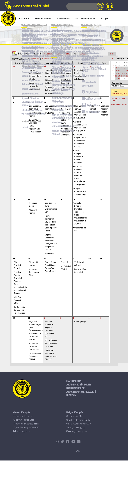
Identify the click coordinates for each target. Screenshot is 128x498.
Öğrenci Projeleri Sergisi (17, 265)
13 (74, 102)
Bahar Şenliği (80, 321)
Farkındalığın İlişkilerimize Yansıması (50, 90)
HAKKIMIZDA (73, 381)
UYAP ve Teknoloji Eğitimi (17, 300)
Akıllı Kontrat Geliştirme (94, 109)
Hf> (113, 65)
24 (29, 259)
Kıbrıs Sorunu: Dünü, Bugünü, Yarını (51, 73)
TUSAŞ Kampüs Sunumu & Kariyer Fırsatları (78, 157)
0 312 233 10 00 (24, 431)
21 (90, 199)
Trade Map (49, 113)
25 (14, 66)
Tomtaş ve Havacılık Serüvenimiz (34, 346)
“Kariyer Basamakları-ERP (66, 73)
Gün (59, 54)
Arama (83, 54)
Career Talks (66, 262)
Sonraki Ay (47, 59)
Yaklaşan (48, 54)
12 (61, 102)
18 (45, 199)
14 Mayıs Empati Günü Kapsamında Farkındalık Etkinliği (80, 141)
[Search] (85, 6)
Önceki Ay (34, 59)
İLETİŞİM (71, 395)
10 (29, 102)
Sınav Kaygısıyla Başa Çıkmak (34, 86)
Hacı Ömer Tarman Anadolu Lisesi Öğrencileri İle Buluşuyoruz (80, 112)
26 (29, 66)
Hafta (67, 54)
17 (29, 199)
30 (90, 66)
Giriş (112, 54)
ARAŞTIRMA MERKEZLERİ (81, 391)
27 (45, 66)
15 (101, 102)
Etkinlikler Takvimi (29, 53)
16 (14, 199)
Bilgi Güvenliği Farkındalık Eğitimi (35, 356)
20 (74, 199)
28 (61, 66)
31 (29, 318)
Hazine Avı (65, 113)
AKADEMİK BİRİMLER (78, 384)
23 (14, 259)
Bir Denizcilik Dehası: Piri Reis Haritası (19, 310)
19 (61, 199)
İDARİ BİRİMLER (75, 388)
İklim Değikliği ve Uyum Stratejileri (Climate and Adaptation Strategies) (66, 126)
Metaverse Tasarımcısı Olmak (34, 272)
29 (74, 66)
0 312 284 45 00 (77, 427)
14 (90, 102)
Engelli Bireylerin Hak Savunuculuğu (80, 191)
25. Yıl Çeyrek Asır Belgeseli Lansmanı (51, 343)
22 (101, 199)
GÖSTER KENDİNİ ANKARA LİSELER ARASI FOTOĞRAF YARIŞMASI (79, 176)
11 (45, 102)
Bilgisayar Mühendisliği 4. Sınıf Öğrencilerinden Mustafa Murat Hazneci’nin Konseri (36, 330)
